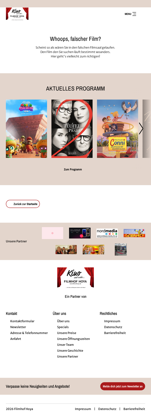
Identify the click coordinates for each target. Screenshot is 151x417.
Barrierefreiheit (134, 409)
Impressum (83, 409)
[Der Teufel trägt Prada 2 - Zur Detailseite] (72, 129)
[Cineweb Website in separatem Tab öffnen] (75, 300)
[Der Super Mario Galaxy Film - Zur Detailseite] (26, 129)
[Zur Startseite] (31, 14)
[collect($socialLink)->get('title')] (6, 3)
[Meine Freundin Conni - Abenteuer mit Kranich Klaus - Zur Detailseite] (117, 129)
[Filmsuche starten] (141, 14)
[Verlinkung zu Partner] (52, 233)
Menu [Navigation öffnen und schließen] (130, 14)
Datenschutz (107, 409)
